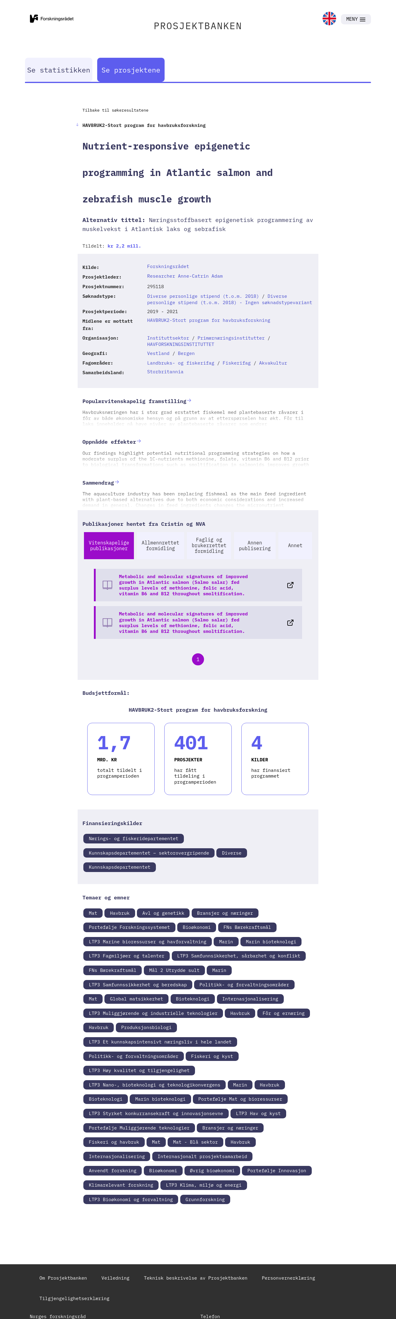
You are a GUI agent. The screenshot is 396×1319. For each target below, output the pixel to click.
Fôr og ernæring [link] (284, 1013)
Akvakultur (273, 363)
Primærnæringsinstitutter (231, 338)
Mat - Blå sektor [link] (195, 1142)
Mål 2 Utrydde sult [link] (174, 970)
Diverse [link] (231, 853)
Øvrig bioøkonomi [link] (212, 1170)
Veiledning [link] (115, 1278)
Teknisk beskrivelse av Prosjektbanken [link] (195, 1278)
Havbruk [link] (119, 913)
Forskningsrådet (168, 266)
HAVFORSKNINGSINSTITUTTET (180, 344)
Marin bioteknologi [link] (271, 941)
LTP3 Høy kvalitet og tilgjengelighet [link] (139, 1070)
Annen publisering (255, 545)
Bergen (186, 353)
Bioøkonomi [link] (197, 927)
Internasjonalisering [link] (250, 999)
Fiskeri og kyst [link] (212, 1056)
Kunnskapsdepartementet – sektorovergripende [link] (149, 853)
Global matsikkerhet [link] (136, 999)
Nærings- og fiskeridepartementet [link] (133, 838)
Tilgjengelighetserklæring (74, 1298)
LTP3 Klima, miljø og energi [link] (203, 1185)
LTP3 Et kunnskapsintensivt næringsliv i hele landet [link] (160, 1042)
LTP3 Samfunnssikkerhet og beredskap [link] (138, 985)
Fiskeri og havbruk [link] (114, 1142)
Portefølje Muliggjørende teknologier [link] (139, 1128)
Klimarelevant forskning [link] (121, 1185)
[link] (329, 19)
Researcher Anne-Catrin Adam (185, 276)
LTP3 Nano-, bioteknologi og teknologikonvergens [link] (154, 1085)
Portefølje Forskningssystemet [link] (129, 927)
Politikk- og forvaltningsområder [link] (244, 985)
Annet (295, 545)
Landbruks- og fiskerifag (180, 363)
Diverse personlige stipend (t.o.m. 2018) (203, 296)
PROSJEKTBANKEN (198, 26)
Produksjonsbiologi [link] (146, 1027)
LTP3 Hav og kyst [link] (258, 1113)
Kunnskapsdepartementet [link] (119, 867)
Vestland (158, 353)
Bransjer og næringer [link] (225, 913)
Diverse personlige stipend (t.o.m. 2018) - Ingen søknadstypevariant (229, 299)
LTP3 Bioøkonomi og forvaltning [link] (131, 1199)
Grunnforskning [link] (205, 1199)
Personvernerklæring (288, 1278)
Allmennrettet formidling (160, 545)
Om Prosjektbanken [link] (63, 1278)
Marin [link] (226, 941)
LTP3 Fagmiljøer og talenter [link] (126, 956)
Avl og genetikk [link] (163, 913)
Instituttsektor (168, 338)
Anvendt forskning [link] (112, 1170)
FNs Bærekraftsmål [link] (247, 927)
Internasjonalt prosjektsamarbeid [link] (202, 1156)
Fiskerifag (237, 363)
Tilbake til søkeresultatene (115, 110)
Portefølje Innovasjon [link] (276, 1170)
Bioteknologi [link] (193, 999)
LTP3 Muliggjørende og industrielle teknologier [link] (153, 1013)
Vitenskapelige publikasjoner (109, 545)
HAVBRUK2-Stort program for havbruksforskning (208, 320)
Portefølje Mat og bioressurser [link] (240, 1099)
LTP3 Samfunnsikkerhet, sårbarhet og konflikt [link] (238, 956)
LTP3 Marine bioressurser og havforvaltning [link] (147, 941)
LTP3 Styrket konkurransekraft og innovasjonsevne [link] (156, 1113)
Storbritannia (165, 371)
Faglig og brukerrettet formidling (209, 545)
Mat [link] (93, 913)
